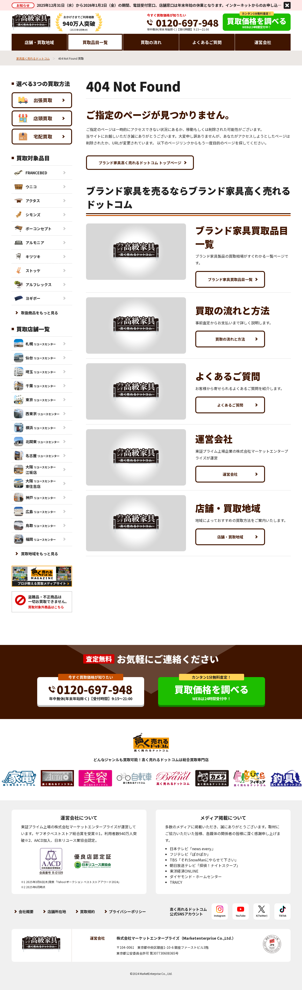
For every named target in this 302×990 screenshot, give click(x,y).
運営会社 (262, 42)
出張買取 (35, 100)
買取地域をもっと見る (39, 553)
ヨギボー (27, 298)
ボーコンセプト (33, 228)
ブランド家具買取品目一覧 (230, 279)
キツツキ (27, 256)
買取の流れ (151, 42)
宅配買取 (35, 136)
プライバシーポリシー (127, 911)
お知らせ (23, 5)
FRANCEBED (30, 172)
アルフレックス (33, 284)
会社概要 (26, 911)
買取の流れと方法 (230, 339)
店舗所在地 (56, 911)
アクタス (27, 200)
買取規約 (87, 911)
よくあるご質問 (207, 42)
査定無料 (99, 658)
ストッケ (27, 270)
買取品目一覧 (95, 42)
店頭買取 (35, 118)
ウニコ (25, 186)
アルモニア (29, 242)
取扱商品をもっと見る (39, 312)
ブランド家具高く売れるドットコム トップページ (140, 162)
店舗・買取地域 (39, 42)
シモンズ (27, 214)
